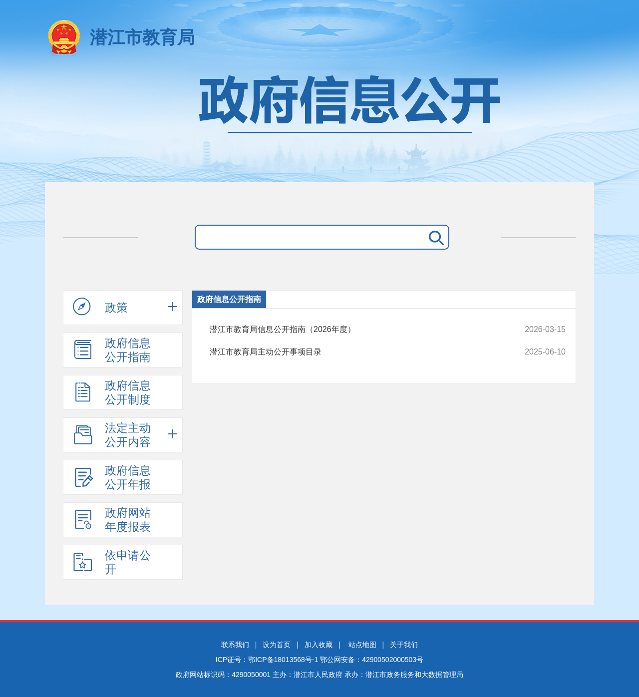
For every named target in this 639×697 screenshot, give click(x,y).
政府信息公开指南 (112, 350)
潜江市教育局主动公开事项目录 (354, 352)
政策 (100, 307)
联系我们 (235, 645)
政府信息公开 (319, 123)
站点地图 (362, 645)
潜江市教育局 (142, 37)
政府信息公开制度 (112, 392)
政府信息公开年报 (112, 477)
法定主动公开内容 (112, 434)
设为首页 (277, 645)
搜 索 (434, 237)
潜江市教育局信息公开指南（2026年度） (354, 330)
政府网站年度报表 (112, 519)
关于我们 (404, 645)
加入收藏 (318, 645)
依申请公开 (112, 562)
